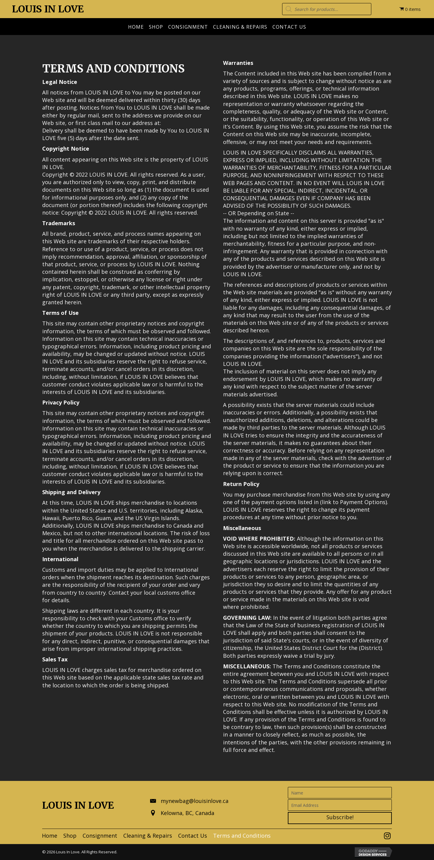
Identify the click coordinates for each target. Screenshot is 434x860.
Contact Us (289, 27)
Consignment (188, 27)
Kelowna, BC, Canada (187, 813)
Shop (156, 27)
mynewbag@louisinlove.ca (194, 800)
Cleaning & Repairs (240, 27)
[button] (340, 818)
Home (136, 27)
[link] (49, 835)
